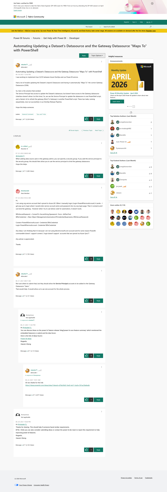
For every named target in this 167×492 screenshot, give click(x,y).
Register (126, 22)
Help (141, 22)
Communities (77, 17)
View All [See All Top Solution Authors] (113, 153)
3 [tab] (130, 106)
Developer (74, 37)
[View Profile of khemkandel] (25, 191)
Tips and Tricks (41, 114)
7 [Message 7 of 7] (22, 171)
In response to (27, 320)
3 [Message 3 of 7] (22, 296)
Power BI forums (22, 37)
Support (103, 17)
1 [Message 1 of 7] (22, 119)
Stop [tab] (134, 106)
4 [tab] (131, 106)
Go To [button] (148, 22)
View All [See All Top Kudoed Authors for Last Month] (113, 197)
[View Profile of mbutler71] (24, 64)
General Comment (27, 114)
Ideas (67, 17)
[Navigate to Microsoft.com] (19, 16)
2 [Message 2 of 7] (22, 445)
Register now (151, 31)
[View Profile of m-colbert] (24, 146)
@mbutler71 (20, 156)
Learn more (18, 10)
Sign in (134, 22)
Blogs (86, 17)
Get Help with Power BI (54, 37)
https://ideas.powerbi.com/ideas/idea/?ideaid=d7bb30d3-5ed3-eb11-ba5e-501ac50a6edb (57, 385)
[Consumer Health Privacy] (41, 485)
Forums (49, 17)
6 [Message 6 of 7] (22, 254)
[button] (84, 55)
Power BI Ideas (26, 339)
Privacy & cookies (126, 478)
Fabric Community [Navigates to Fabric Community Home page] (36, 16)
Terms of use (138, 478)
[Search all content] (127, 27)
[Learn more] (117, 101)
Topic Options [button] (96, 55)
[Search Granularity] (93, 27)
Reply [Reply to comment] (98, 176)
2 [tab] (128, 106)
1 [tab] (127, 106)
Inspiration (58, 17)
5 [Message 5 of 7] (31, 395)
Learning (94, 17)
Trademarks (148, 478)
